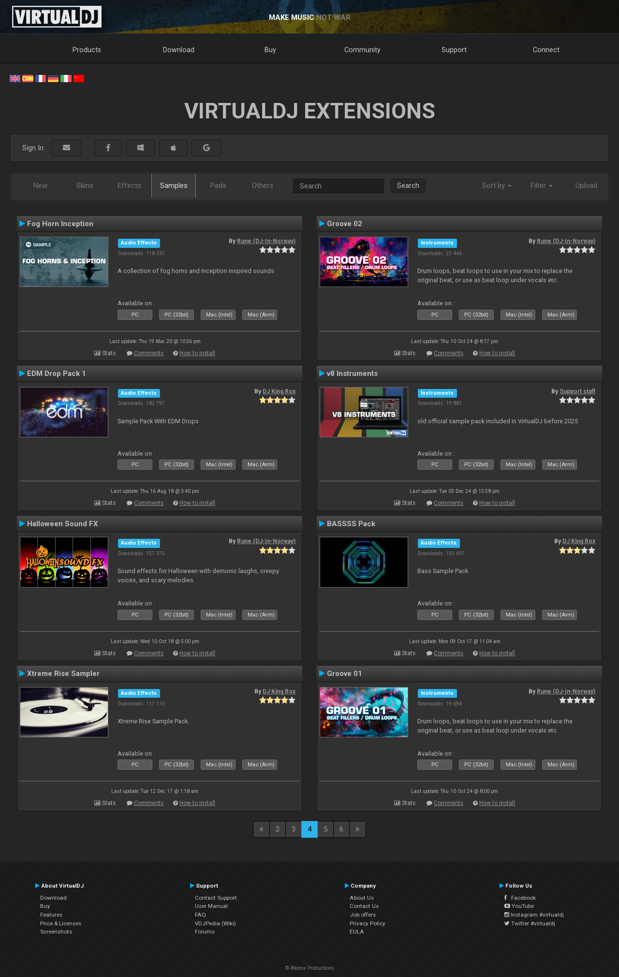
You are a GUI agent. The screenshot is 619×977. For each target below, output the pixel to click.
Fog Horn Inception (60, 223)
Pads (218, 185)
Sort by (497, 185)
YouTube (519, 906)
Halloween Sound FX (62, 523)
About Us (362, 897)
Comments (148, 353)
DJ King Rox (279, 391)
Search (408, 185)
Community (362, 50)
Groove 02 (344, 223)
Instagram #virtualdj (534, 914)
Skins (84, 185)
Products (87, 50)
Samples (174, 185)
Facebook (520, 897)
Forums (205, 931)
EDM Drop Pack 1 (56, 373)
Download (178, 50)
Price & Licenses (60, 923)
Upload (586, 185)
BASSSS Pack (351, 523)
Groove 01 (344, 673)
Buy (270, 50)
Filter (542, 185)
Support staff (577, 391)
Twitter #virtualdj (529, 923)
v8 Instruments (352, 373)
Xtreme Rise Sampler (63, 673)
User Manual (211, 906)
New (40, 185)
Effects (129, 185)
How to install (197, 353)
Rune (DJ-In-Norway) (266, 241)
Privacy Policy (367, 923)
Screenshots (56, 931)
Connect (546, 50)
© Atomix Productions (309, 968)
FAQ (200, 914)
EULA (357, 931)
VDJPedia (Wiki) (215, 923)
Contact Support (216, 897)
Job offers (363, 914)
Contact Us (364, 906)
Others (262, 185)
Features (51, 914)
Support (454, 50)
